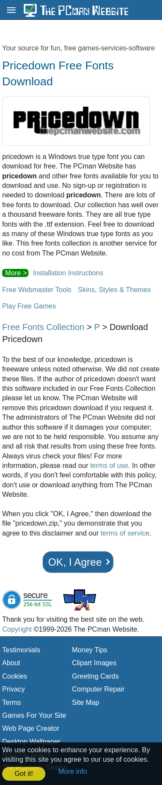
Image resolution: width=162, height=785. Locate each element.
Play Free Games (29, 306)
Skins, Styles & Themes (114, 289)
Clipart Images (94, 663)
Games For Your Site (34, 715)
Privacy (13, 689)
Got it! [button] (24, 773)
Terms (11, 702)
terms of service (125, 533)
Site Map (85, 702)
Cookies (14, 676)
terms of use (109, 465)
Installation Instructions (68, 273)
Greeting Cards (95, 676)
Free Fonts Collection (43, 327)
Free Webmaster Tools (36, 289)
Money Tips (90, 650)
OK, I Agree (75, 562)
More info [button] (72, 771)
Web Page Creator (30, 728)
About (11, 663)
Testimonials (21, 650)
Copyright (17, 629)
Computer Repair (98, 689)
